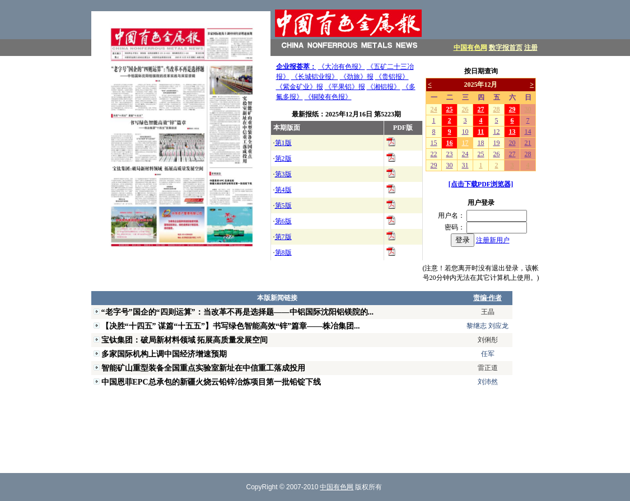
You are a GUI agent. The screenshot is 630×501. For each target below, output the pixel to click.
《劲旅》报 (357, 77)
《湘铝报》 (383, 87)
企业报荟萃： (296, 67)
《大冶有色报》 (341, 67)
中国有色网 (470, 47)
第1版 (283, 143)
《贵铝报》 (392, 77)
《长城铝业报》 (314, 77)
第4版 (283, 190)
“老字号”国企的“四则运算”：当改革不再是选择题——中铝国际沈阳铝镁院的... (237, 312)
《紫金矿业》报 (299, 87)
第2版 (283, 158)
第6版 (283, 221)
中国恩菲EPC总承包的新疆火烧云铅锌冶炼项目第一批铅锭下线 (211, 382)
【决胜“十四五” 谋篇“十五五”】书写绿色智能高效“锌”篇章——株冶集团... (230, 326)
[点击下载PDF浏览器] (481, 184)
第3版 (283, 174)
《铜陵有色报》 (328, 97)
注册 (531, 47)
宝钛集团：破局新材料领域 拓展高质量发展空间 (184, 340)
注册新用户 (493, 240)
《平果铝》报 (345, 87)
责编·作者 (487, 298)
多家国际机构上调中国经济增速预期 (164, 354)
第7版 (283, 237)
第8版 (283, 252)
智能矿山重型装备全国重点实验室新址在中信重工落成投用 (203, 368)
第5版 (283, 205)
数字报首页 (505, 47)
